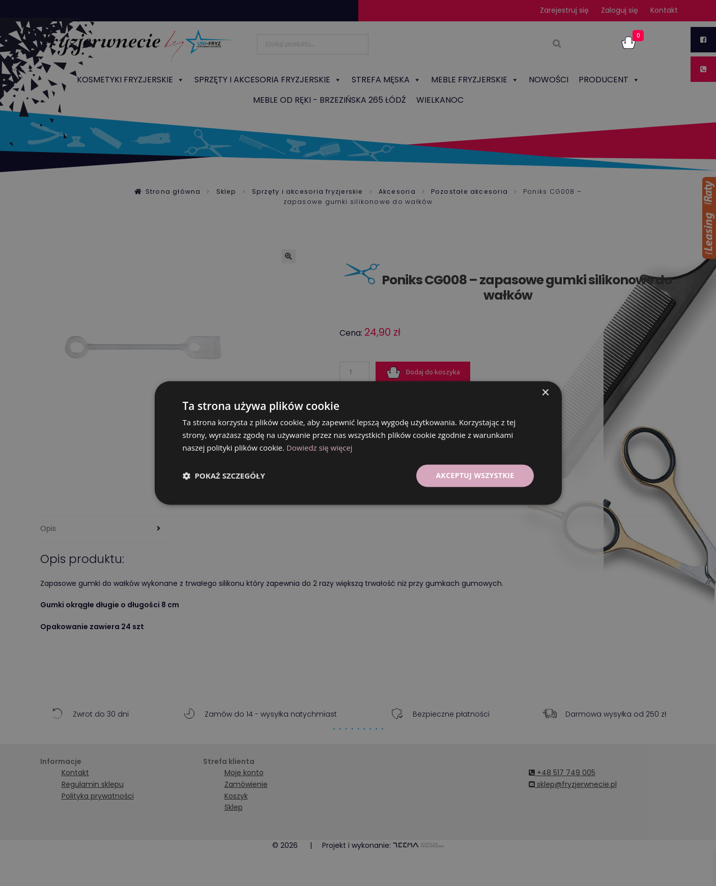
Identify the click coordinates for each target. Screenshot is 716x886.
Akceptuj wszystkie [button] (475, 475)
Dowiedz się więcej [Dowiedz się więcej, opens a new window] (320, 447)
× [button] (545, 393)
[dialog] (358, 443)
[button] (224, 475)
